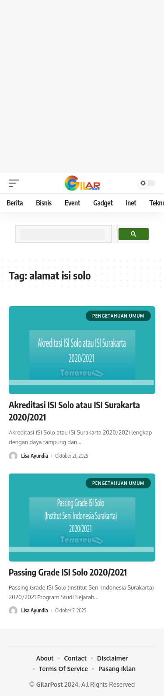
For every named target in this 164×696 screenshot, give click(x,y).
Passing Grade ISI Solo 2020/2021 (68, 571)
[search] (62, 234)
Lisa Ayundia (34, 455)
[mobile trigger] (16, 183)
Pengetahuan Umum (118, 315)
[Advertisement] (82, 86)
